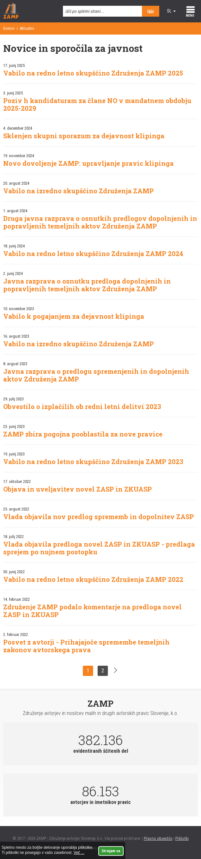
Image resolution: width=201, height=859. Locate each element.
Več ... (79, 852)
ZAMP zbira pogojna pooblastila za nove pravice (82, 434)
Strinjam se (110, 851)
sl (169, 10)
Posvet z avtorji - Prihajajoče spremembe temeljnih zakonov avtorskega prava (86, 646)
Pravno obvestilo (158, 838)
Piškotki (182, 838)
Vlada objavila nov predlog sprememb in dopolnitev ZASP (98, 516)
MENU (190, 15)
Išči (150, 11)
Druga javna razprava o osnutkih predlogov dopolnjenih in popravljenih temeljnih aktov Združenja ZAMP (100, 222)
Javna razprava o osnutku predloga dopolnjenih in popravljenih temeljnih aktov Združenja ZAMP (87, 285)
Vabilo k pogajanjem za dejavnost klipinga (73, 316)
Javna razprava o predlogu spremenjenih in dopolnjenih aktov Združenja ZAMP (96, 375)
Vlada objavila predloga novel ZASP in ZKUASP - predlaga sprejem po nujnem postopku (99, 548)
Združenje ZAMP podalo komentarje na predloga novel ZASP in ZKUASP (92, 611)
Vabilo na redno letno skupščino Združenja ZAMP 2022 (93, 579)
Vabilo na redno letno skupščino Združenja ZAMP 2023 (93, 461)
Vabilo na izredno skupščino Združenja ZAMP (78, 191)
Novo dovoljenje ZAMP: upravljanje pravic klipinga (88, 163)
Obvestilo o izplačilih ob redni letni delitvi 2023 (82, 406)
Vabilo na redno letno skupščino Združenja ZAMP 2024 (93, 253)
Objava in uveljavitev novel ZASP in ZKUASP (77, 489)
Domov (9, 28)
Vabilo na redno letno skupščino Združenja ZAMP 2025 (93, 73)
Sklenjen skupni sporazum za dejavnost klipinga (83, 136)
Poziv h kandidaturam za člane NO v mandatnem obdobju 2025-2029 (97, 104)
